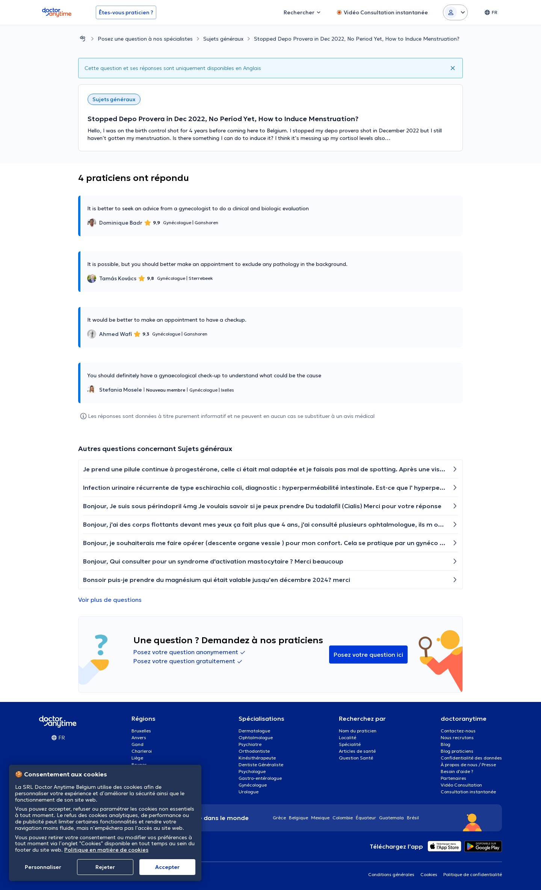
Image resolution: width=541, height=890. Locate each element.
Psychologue (252, 771)
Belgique (298, 817)
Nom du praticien (357, 731)
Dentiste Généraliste (261, 764)
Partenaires (453, 778)
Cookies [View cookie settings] (428, 874)
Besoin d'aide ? (457, 771)
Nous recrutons (457, 737)
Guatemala (391, 817)
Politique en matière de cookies (106, 849)
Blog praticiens (457, 751)
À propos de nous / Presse (468, 764)
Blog (445, 744)
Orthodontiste (254, 751)
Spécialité (350, 744)
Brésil (413, 817)
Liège (137, 758)
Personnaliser (43, 867)
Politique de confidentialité (472, 874)
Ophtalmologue (256, 737)
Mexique (320, 817)
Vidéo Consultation (461, 785)
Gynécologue (253, 785)
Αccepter (167, 867)
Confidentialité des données (471, 758)
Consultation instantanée (468, 791)
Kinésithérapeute (257, 758)
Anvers (138, 737)
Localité (347, 737)
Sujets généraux (223, 38)
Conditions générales (391, 874)
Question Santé (356, 758)
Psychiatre (250, 744)
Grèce (279, 817)
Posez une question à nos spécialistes (145, 38)
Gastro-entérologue (260, 778)
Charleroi (141, 751)
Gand (137, 744)
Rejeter (105, 867)
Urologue (248, 791)
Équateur (366, 817)
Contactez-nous (458, 731)
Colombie (342, 817)
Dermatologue (254, 731)
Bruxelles (141, 731)
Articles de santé (357, 751)
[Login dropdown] (455, 12)
